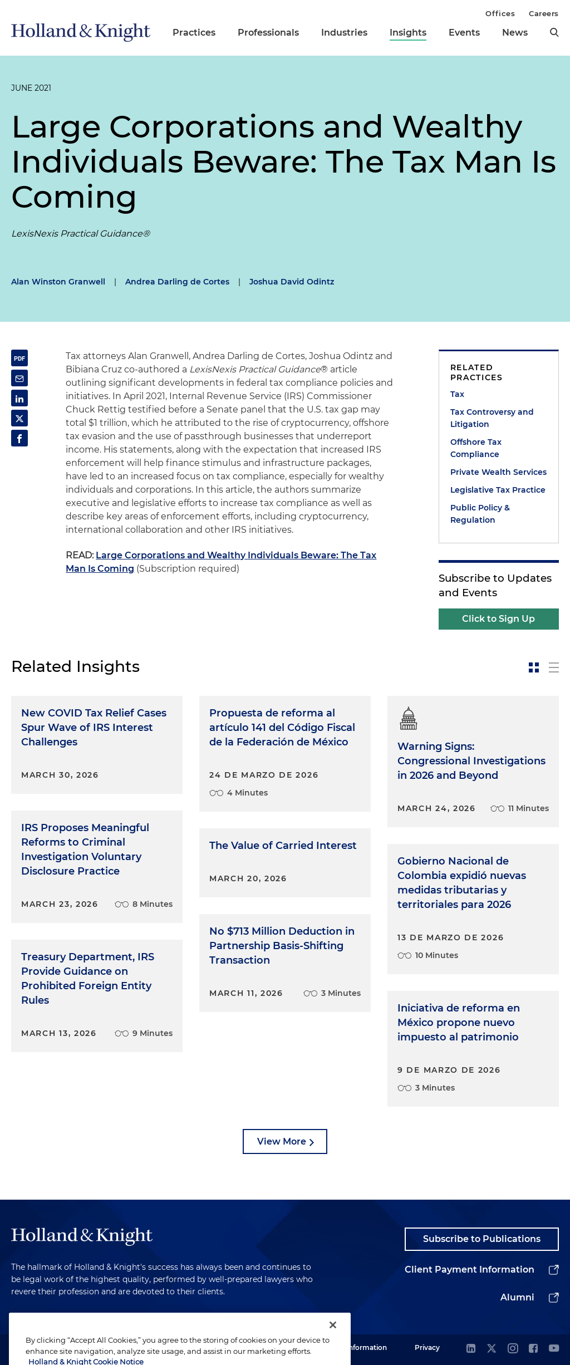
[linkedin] (470, 1349)
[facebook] (533, 1349)
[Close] (333, 1350)
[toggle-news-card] (534, 667)
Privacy (427, 1347)
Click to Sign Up (498, 618)
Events (464, 32)
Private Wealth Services (498, 472)
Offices (500, 13)
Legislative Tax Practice (498, 490)
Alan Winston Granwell (58, 282)
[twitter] (492, 1349)
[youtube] (554, 1349)
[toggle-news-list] (554, 667)
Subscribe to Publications (481, 1239)
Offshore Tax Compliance (476, 448)
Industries (344, 32)
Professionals (268, 32)
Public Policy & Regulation (480, 514)
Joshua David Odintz (291, 282)
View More (281, 1141)
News (515, 32)
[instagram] (513, 1349)
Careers (544, 13)
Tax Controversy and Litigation (492, 418)
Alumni (517, 1297)
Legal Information (357, 1347)
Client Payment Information (469, 1269)
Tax (457, 394)
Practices (194, 32)
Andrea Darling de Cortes (177, 282)
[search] (554, 32)
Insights (408, 32)
